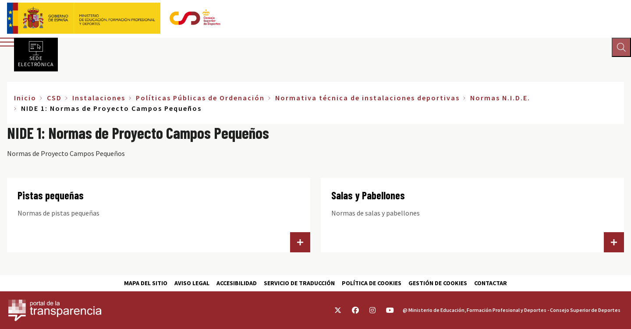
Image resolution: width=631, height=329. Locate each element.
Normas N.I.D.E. (500, 97)
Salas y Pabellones (368, 195)
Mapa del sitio (145, 283)
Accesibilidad (236, 283)
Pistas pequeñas (51, 195)
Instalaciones (98, 97)
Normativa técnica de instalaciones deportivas (367, 97)
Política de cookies (371, 283)
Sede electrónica (36, 61)
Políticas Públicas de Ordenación (200, 97)
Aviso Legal (191, 283)
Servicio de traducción (299, 283)
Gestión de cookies (437, 283)
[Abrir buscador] (620, 48)
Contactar (490, 283)
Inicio (25, 97)
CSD (54, 97)
